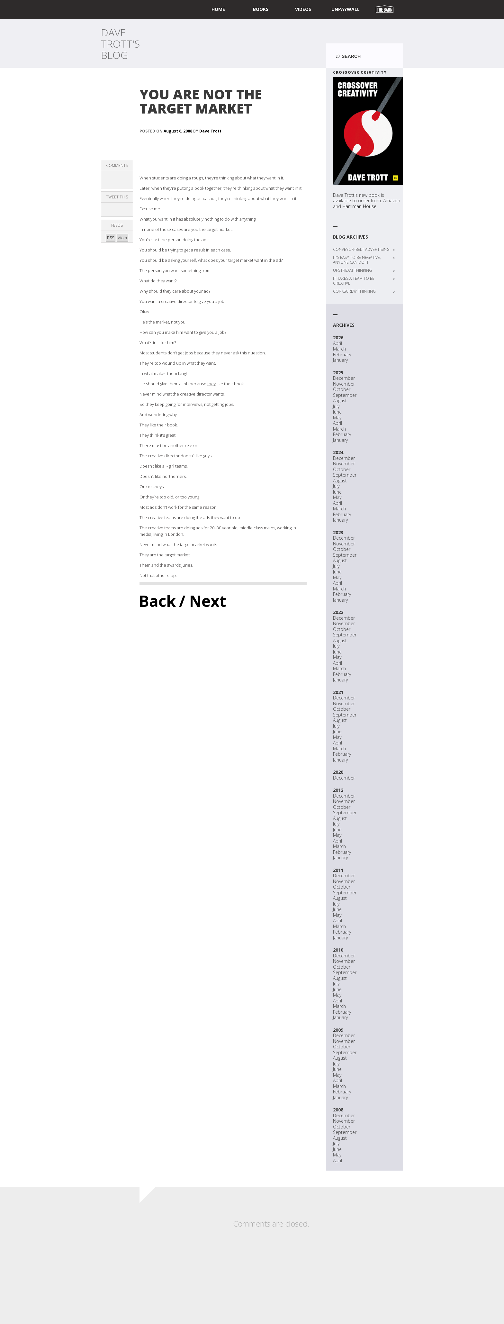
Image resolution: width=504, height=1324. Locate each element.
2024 (338, 452)
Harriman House (359, 206)
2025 (338, 373)
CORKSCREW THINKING (354, 291)
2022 (338, 612)
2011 (338, 870)
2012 (338, 790)
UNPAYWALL (345, 9)
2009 (338, 1030)
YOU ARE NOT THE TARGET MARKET (201, 101)
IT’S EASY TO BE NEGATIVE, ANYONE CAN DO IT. (357, 260)
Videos (303, 9)
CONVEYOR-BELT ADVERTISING (361, 249)
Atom (122, 238)
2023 (338, 532)
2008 (338, 1110)
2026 (338, 337)
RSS (110, 238)
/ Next (202, 600)
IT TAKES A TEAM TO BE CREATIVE (353, 281)
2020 (338, 772)
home (218, 9)
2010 (338, 950)
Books (260, 9)
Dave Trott (210, 131)
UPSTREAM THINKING (352, 270)
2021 (338, 692)
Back (157, 600)
